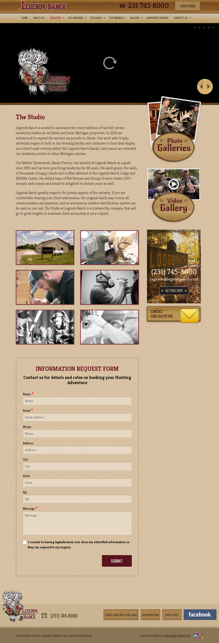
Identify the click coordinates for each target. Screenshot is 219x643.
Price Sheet (172, 615)
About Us (38, 18)
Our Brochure (150, 615)
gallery (136, 17)
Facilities (57, 17)
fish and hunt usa (177, 636)
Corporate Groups (157, 18)
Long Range (188, 6)
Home (25, 18)
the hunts (98, 17)
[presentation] (53, 562)
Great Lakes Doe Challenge (121, 615)
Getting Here (174, 290)
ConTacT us (182, 17)
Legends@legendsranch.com (174, 279)
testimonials (116, 18)
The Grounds (77, 17)
